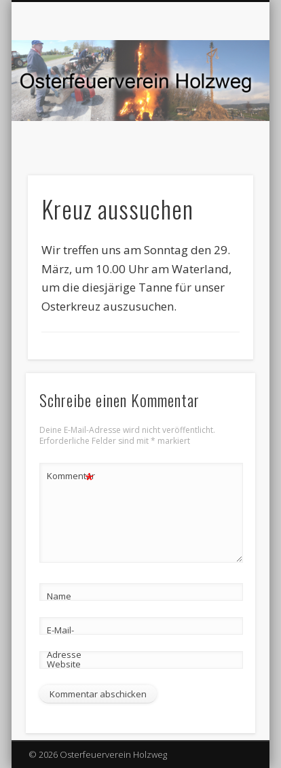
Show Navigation (219, 122)
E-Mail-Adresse (64, 642)
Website (64, 664)
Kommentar (70, 476)
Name (59, 596)
